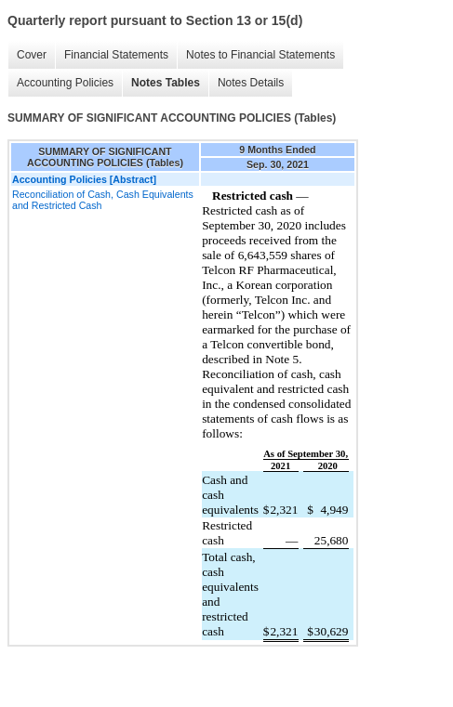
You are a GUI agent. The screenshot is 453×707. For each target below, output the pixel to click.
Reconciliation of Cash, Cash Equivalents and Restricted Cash (102, 200)
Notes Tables (165, 82)
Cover (32, 54)
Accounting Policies (65, 82)
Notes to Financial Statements (260, 54)
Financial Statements (116, 54)
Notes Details (251, 82)
